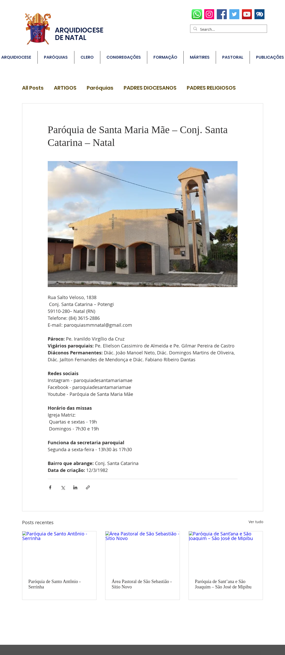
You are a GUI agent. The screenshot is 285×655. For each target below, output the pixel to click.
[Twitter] (234, 14)
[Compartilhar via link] (87, 487)
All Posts (33, 88)
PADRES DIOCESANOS (150, 88)
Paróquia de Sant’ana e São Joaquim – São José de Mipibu (223, 584)
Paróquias (100, 88)
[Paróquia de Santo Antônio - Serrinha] (59, 552)
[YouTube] (247, 14)
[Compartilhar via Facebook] (50, 487)
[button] (56, 57)
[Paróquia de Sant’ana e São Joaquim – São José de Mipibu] (226, 552)
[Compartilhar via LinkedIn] (75, 487)
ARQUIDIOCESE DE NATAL (79, 34)
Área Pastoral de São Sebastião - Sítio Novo (142, 584)
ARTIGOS (65, 88)
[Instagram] (209, 14)
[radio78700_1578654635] (259, 14)
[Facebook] (222, 14)
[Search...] (228, 29)
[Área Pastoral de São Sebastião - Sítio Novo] (142, 552)
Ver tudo (256, 521)
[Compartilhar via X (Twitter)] (62, 487)
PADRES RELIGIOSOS (211, 88)
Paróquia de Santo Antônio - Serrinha (54, 584)
